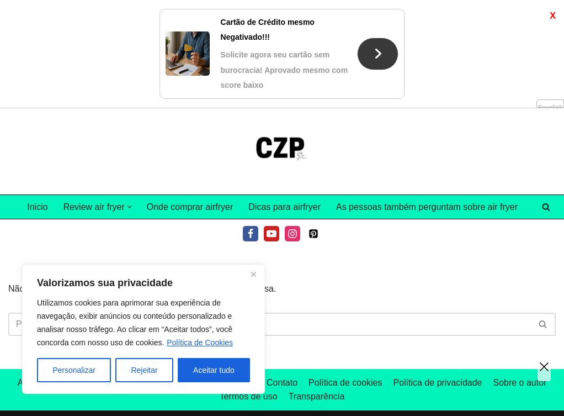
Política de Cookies (200, 342)
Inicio (37, 207)
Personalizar (73, 370)
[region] (143, 329)
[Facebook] (250, 233)
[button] (129, 207)
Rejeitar (144, 370)
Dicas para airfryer (284, 207)
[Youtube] (271, 233)
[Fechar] (253, 274)
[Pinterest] (313, 233)
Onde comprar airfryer (190, 207)
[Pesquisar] (546, 207)
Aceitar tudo (214, 370)
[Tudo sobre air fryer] (282, 151)
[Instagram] (292, 233)
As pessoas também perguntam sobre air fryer (427, 207)
